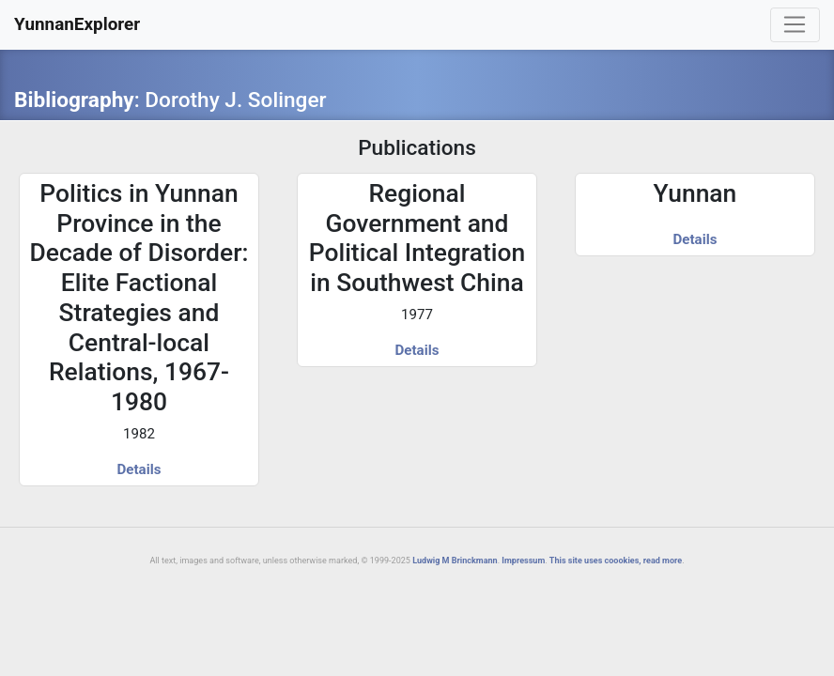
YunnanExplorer (77, 24)
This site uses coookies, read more (615, 560)
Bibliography (74, 100)
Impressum (523, 560)
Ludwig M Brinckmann (455, 560)
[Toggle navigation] (795, 25)
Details (139, 469)
